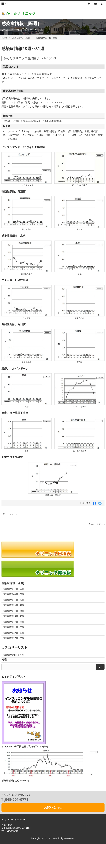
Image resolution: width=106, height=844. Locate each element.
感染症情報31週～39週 (13, 627)
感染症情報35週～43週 (13, 616)
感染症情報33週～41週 (13, 622)
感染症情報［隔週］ (21, 38)
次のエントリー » (96, 524)
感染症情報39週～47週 (13, 605)
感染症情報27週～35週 (13, 638)
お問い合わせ (53, 807)
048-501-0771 (16, 799)
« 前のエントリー (9, 514)
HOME (4, 38)
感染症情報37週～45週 (13, 611)
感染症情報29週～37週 (13, 633)
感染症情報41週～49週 (13, 600)
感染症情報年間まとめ (13, 655)
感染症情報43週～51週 (13, 594)
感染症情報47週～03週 (13, 589)
